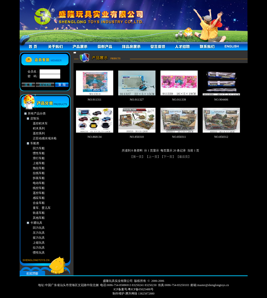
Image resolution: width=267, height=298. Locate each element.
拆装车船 (39, 178)
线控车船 (39, 188)
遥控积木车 (40, 123)
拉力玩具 (39, 247)
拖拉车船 (39, 168)
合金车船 (39, 203)
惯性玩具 (39, 252)
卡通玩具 (36, 222)
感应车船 (39, 198)
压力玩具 (39, 232)
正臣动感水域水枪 (45, 138)
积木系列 (39, 128)
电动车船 (39, 183)
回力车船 (39, 148)
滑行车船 (39, 158)
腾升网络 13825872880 (139, 293)
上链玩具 (39, 242)
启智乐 (34, 118)
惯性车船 (39, 153)
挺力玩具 (39, 237)
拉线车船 (39, 173)
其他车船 (39, 218)
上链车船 (39, 163)
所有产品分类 (37, 113)
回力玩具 (39, 227)
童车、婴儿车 (42, 208)
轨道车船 (39, 213)
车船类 (34, 143)
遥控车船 (39, 193)
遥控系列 (39, 133)
